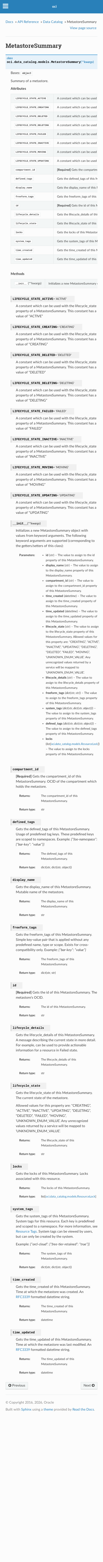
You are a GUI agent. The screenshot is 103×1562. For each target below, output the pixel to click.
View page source (83, 28)
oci (54, 6)
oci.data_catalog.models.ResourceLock (70, 1196)
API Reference (28, 22)
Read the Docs (83, 1409)
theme (48, 1409)
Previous (16, 1385)
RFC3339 (23, 1297)
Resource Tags (26, 1231)
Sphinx (26, 1409)
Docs (9, 22)
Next (89, 1385)
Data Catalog (53, 22)
